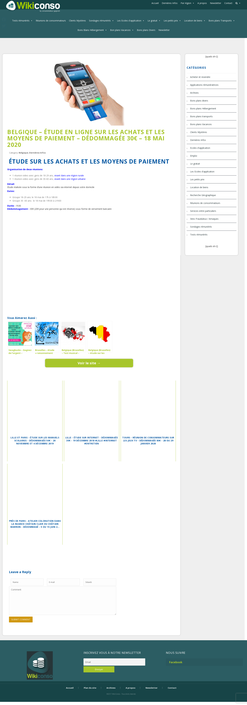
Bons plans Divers (146, 30)
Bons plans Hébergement (203, 108)
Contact (228, 3)
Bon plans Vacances (120, 30)
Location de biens (193, 20)
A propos (202, 3)
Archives (194, 92)
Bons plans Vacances (201, 124)
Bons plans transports (201, 116)
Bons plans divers (199, 100)
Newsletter (215, 3)
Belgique (23, 152)
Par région (186, 3)
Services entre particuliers (203, 210)
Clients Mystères (77, 20)
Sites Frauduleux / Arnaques (204, 218)
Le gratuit (152, 20)
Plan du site (90, 687)
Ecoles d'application (200, 147)
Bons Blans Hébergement (91, 30)
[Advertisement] (89, 221)
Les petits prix (171, 20)
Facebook (175, 662)
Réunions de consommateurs (51, 20)
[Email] (114, 662)
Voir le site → (89, 363)
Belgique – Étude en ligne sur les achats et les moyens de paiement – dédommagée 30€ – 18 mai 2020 (86, 138)
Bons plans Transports (220, 20)
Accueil (155, 3)
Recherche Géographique (203, 195)
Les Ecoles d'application (129, 20)
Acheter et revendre (200, 76)
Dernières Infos (170, 3)
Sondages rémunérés (100, 20)
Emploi (193, 155)
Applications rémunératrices (204, 84)
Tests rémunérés (20, 20)
